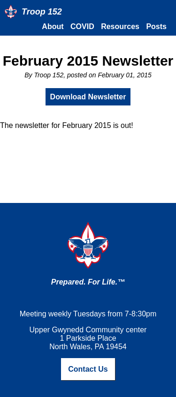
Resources (120, 26)
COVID (82, 26)
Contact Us (87, 369)
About (52, 26)
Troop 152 (42, 11)
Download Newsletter (88, 97)
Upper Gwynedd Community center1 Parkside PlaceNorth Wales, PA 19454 (88, 338)
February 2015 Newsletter (88, 60)
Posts (156, 26)
